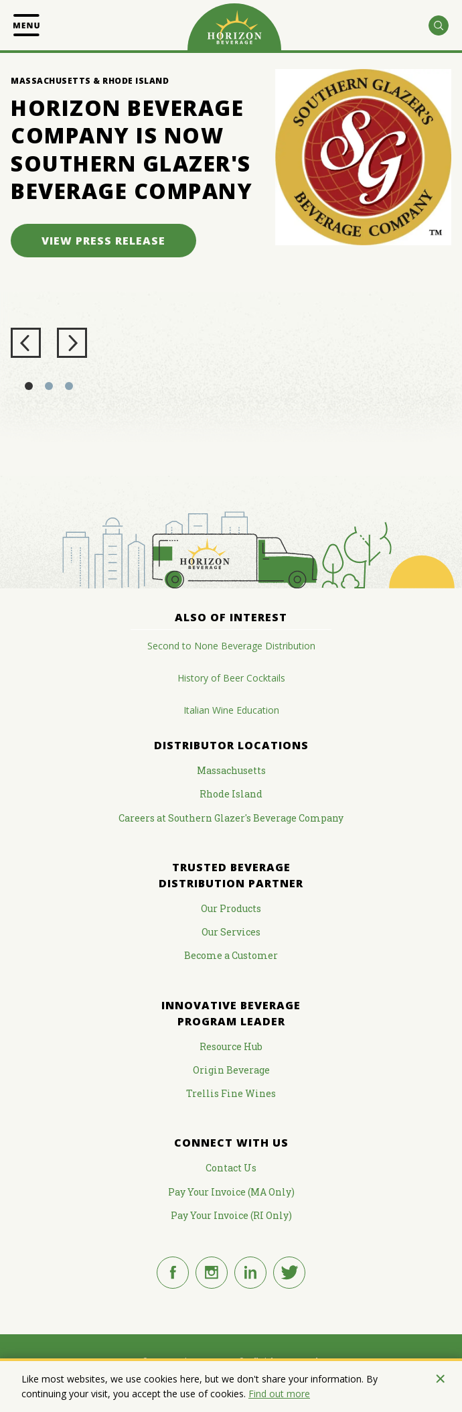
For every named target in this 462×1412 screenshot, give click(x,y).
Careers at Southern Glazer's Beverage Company (231, 818)
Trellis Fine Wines (231, 1093)
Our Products (231, 908)
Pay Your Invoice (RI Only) (231, 1215)
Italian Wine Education (231, 710)
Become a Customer (231, 955)
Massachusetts (231, 770)
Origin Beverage (231, 1070)
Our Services (231, 931)
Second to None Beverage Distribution (231, 645)
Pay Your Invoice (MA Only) (231, 1191)
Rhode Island (231, 793)
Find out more (279, 1393)
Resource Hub (231, 1046)
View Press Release (103, 240)
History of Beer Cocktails (231, 677)
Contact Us (231, 1167)
